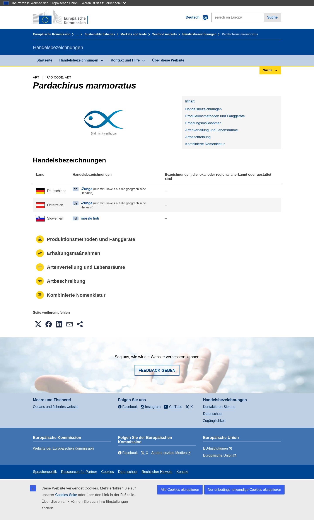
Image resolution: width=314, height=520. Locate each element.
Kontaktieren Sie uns (219, 407)
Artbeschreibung (198, 137)
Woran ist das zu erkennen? (104, 3)
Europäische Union (217, 455)
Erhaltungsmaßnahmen (203, 123)
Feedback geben (156, 370)
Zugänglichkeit (214, 421)
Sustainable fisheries (99, 34)
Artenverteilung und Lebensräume (211, 130)
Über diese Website (168, 60)
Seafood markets (164, 34)
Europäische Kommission (51, 34)
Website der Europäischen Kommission (63, 448)
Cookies (107, 472)
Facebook (128, 453)
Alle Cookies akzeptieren (180, 489)
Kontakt (182, 472)
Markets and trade (134, 34)
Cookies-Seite (66, 495)
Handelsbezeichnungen (199, 34)
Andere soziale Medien (169, 453)
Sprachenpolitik (45, 472)
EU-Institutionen (215, 448)
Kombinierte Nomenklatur (205, 144)
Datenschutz (212, 414)
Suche (272, 17)
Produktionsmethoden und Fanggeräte (215, 116)
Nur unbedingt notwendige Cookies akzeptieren (244, 489)
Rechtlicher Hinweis (157, 472)
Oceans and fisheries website (55, 407)
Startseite (44, 60)
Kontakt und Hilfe (125, 60)
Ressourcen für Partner (79, 472)
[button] (38, 324)
